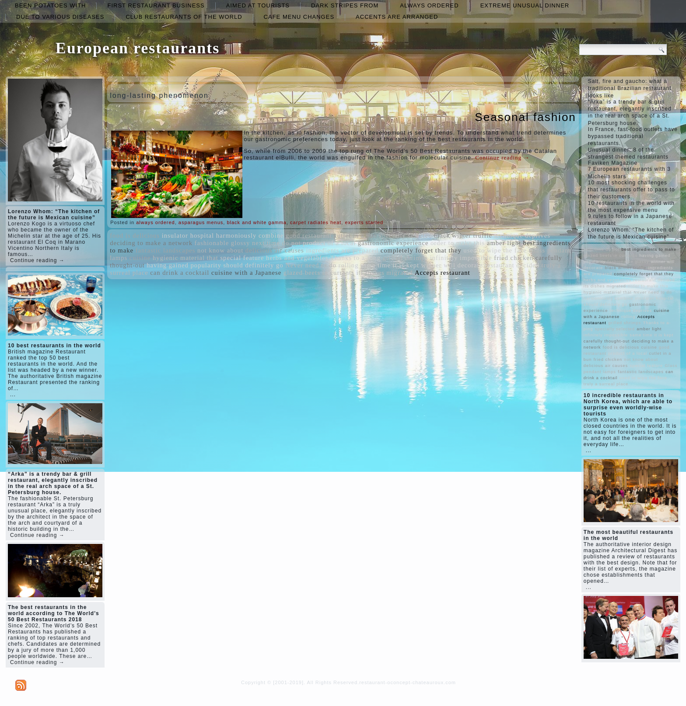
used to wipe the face (495, 250)
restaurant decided (512, 265)
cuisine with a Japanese (246, 272)
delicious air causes (274, 250)
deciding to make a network (151, 242)
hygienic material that (185, 257)
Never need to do (310, 265)
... (13, 394)
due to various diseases (60, 17)
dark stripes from (344, 5)
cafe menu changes (299, 17)
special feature (242, 257)
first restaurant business (155, 5)
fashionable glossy (222, 242)
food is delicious (135, 235)
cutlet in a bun (355, 235)
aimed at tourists (258, 5)
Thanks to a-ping (355, 257)
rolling (348, 265)
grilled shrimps (405, 257)
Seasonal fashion (525, 117)
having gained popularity (184, 265)
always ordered (429, 5)
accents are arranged (397, 17)
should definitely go (253, 265)
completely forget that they (421, 250)
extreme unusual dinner (525, 5)
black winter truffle (463, 235)
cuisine (140, 257)
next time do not (276, 242)
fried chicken (513, 257)
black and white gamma (257, 222)
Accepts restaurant (442, 272)
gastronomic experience (393, 242)
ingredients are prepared (342, 250)
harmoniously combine (250, 235)
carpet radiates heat (315, 222)
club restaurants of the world (184, 17)
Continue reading (502, 157)
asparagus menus (200, 222)
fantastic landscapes (166, 250)
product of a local (329, 242)
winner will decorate (452, 265)
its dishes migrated (384, 272)
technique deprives (522, 235)
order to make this (457, 242)
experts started (364, 222)
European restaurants (138, 48)
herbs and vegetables (297, 257)
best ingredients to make (649, 249)
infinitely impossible (461, 257)
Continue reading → (37, 260)
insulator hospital (188, 235)
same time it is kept (389, 265)
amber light (504, 242)
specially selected (405, 235)
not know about (220, 250)
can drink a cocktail (179, 272)
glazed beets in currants (319, 272)
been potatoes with (50, 5)
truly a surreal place (606, 384)
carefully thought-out (607, 341)
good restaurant (309, 235)
